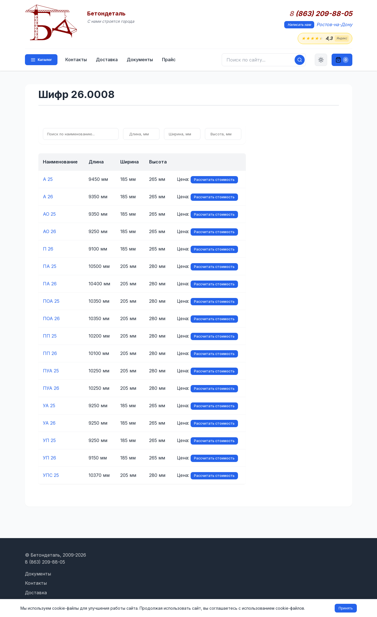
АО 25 (49, 214)
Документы (140, 59)
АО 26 (49, 231)
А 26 (48, 196)
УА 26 (49, 423)
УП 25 (49, 440)
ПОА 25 (51, 301)
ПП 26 (50, 353)
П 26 (48, 249)
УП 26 (49, 458)
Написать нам (299, 24)
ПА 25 (49, 266)
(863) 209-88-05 (320, 13)
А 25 (48, 179)
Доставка (107, 59)
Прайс (168, 59)
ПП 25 (50, 336)
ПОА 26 (51, 318)
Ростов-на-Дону (334, 24)
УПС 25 (51, 475)
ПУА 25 (51, 371)
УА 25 (49, 405)
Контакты (76, 59)
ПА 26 (50, 283)
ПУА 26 (51, 388)
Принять (346, 608)
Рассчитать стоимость (214, 179)
